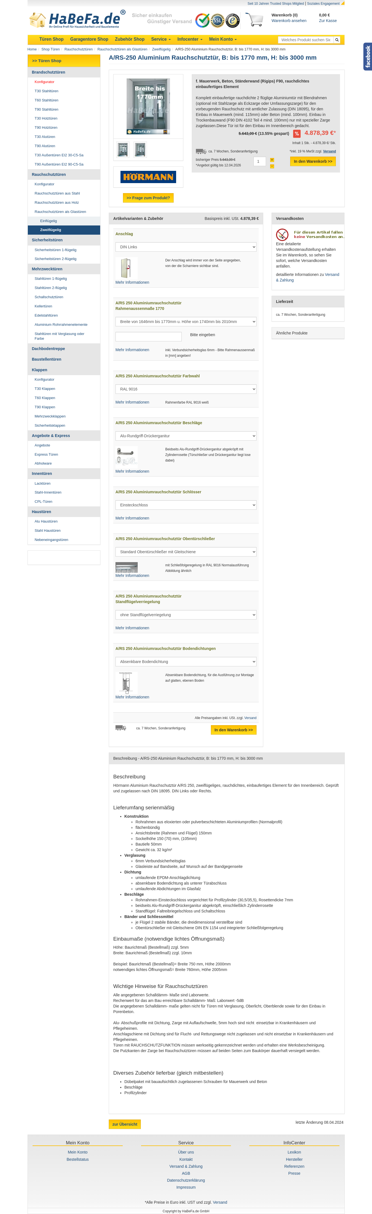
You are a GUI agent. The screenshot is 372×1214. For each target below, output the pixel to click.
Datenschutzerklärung (186, 1180)
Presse (294, 1173)
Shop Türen (50, 49)
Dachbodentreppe (48, 348)
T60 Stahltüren (46, 100)
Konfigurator (45, 82)
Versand (250, 718)
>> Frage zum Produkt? (148, 198)
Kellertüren (43, 306)
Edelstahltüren (46, 315)
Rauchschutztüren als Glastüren (122, 49)
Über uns (186, 1152)
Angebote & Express (51, 435)
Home (32, 49)
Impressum (186, 1187)
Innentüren (42, 473)
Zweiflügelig (161, 49)
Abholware (43, 463)
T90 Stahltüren (46, 109)
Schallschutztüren (49, 297)
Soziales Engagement (323, 4)
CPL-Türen (44, 501)
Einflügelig (48, 221)
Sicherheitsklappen (50, 425)
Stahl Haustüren (48, 530)
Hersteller (294, 1159)
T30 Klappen (45, 389)
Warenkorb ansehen (289, 20)
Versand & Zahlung (186, 1166)
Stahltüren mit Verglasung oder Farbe (60, 336)
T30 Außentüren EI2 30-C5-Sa (59, 155)
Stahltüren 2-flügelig (51, 288)
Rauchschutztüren (79, 49)
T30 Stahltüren (46, 91)
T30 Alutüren (45, 137)
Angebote (42, 445)
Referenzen (294, 1166)
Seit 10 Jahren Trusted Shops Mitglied (276, 4)
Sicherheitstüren (47, 240)
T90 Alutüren (45, 146)
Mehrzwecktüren (47, 269)
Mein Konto (78, 1152)
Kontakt (186, 1159)
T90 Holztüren (46, 127)
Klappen (39, 370)
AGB (186, 1173)
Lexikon (294, 1152)
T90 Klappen (45, 407)
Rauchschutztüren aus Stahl (57, 193)
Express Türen (46, 454)
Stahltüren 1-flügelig (51, 278)
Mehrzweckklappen (50, 416)
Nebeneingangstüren (51, 540)
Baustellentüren (46, 359)
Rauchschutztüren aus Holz (57, 202)
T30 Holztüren (46, 118)
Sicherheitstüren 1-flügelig (56, 250)
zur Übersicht (124, 1124)
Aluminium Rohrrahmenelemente (61, 324)
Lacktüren (43, 483)
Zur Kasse (328, 20)
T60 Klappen (45, 398)
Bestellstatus (77, 1159)
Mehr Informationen (132, 282)
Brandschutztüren (48, 72)
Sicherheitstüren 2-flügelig (56, 259)
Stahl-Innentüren (48, 492)
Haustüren (41, 511)
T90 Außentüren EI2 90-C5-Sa (59, 164)
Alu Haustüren (46, 521)
